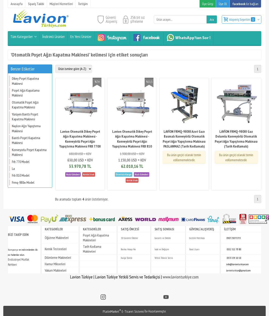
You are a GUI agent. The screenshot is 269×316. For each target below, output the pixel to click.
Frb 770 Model (21, 161)
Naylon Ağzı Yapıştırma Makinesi (26, 128)
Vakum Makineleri (55, 270)
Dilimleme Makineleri (58, 257)
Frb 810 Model (21, 175)
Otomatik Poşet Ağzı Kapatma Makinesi (25, 104)
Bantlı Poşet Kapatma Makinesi (26, 140)
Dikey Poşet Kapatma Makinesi (25, 80)
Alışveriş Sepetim (242, 19)
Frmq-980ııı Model (23, 182)
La (13, 168)
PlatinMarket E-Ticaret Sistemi (123, 311)
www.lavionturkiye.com (181, 277)
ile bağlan (245, 4)
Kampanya (13, 249)
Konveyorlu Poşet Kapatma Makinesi (29, 152)
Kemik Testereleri (56, 249)
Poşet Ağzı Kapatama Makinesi (25, 92)
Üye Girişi (207, 4)
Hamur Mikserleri (55, 264)
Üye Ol (223, 4)
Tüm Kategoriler (21, 36)
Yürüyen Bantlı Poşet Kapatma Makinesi (25, 116)
